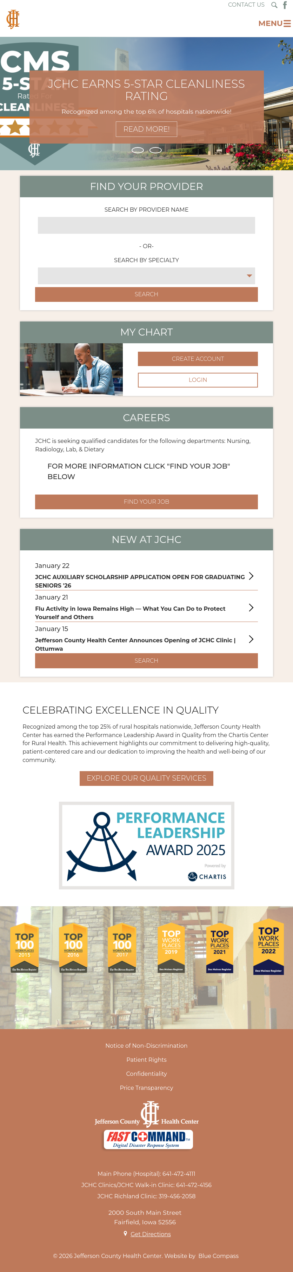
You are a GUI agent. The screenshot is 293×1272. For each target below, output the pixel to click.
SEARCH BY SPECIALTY (146, 260)
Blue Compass (218, 1256)
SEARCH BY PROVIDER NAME (147, 209)
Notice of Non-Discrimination (146, 1045)
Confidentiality (146, 1074)
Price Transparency (146, 1088)
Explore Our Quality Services (146, 778)
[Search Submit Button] (274, 5)
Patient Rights (146, 1059)
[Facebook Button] (285, 5)
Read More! (146, 129)
